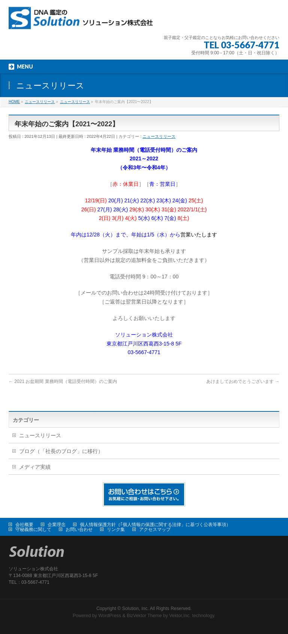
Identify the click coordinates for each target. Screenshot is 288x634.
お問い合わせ (79, 529)
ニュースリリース (159, 136)
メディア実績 (35, 467)
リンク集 (116, 529)
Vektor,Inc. (180, 615)
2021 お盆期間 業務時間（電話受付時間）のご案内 (63, 381)
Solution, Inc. (135, 608)
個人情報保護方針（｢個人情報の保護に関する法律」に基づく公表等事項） (155, 524)
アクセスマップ (155, 529)
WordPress (109, 615)
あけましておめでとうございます (242, 381)
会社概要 (24, 524)
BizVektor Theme (144, 615)
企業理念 (57, 524)
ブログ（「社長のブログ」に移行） (61, 451)
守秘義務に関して (33, 529)
